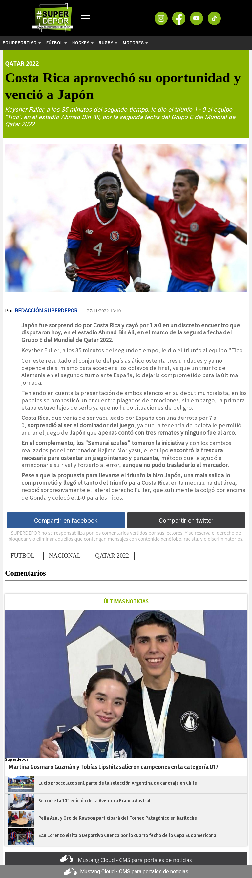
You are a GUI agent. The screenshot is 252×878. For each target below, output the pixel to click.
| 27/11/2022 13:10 (101, 310)
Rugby (108, 43)
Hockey (83, 43)
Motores (135, 43)
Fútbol (56, 43)
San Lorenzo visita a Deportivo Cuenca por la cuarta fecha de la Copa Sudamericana (127, 835)
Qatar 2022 (22, 63)
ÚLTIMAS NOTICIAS (126, 601)
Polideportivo (22, 43)
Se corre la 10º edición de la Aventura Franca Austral (94, 800)
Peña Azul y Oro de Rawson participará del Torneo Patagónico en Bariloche (117, 818)
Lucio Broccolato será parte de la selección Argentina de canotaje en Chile (117, 783)
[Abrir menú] (85, 18)
